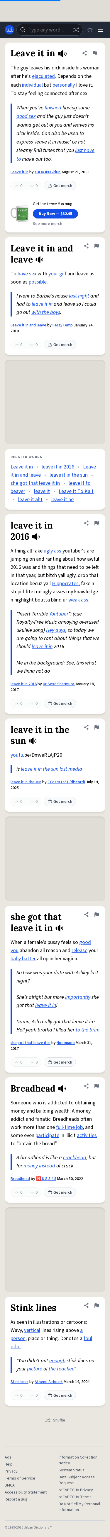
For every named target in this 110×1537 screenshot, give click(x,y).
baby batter (23, 958)
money (30, 1165)
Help (9, 1464)
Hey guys (55, 630)
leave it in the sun (69, 475)
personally (64, 85)
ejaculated (43, 76)
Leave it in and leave (28, 325)
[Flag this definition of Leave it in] (94, 53)
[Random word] (75, 29)
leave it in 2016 (58, 467)
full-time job (69, 1127)
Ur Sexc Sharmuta (59, 684)
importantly (77, 997)
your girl (57, 273)
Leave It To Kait (76, 491)
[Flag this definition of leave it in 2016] (96, 523)
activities (87, 1135)
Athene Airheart (49, 1382)
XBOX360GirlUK (48, 172)
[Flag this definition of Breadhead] (96, 1086)
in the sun (48, 769)
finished (53, 107)
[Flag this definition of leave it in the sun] (96, 727)
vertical (32, 1330)
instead (47, 1165)
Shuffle (55, 1420)
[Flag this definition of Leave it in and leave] (96, 246)
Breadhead (20, 1179)
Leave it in (19, 172)
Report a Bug (16, 1499)
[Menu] (100, 29)
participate (47, 1135)
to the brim (87, 1030)
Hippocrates (65, 583)
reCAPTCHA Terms (75, 1497)
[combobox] (49, 30)
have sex (27, 273)
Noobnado (66, 1043)
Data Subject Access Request (77, 1480)
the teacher (61, 1368)
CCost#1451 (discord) (66, 782)
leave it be (62, 499)
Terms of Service (20, 1478)
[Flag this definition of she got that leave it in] (96, 914)
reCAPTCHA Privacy (76, 1490)
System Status (71, 1470)
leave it (42, 491)
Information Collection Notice (78, 1460)
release (79, 950)
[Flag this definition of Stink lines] (96, 1305)
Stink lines (19, 1382)
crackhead (74, 1157)
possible (38, 282)
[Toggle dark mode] (90, 29)
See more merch (47, 224)
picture (34, 1368)
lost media (71, 769)
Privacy (11, 1471)
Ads (8, 1457)
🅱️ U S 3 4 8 (46, 1179)
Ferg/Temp (63, 325)
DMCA (10, 1485)
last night (79, 296)
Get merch (60, 186)
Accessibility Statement (26, 1492)
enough (57, 1360)
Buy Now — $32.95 (55, 214)
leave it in (42, 304)
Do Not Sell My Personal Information (79, 1507)
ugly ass (52, 551)
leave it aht (30, 499)
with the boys (45, 312)
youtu (17, 755)
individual (32, 85)
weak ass (78, 600)
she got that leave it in (35, 483)
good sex (26, 116)
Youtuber (58, 614)
